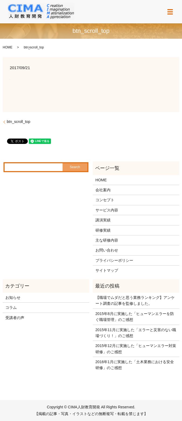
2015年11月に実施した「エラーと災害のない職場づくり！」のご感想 (135, 333)
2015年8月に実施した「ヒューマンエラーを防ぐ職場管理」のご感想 (134, 317)
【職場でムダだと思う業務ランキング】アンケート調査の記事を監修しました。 (135, 300)
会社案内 (103, 190)
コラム (11, 307)
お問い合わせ (106, 250)
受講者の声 (14, 318)
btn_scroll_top (18, 121)
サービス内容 (106, 210)
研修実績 (103, 230)
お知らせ (12, 297)
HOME (7, 47)
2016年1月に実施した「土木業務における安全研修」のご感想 (134, 365)
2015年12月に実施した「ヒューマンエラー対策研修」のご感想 (135, 349)
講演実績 (103, 220)
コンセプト (104, 200)
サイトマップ (106, 270)
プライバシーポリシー (114, 260)
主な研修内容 (106, 240)
